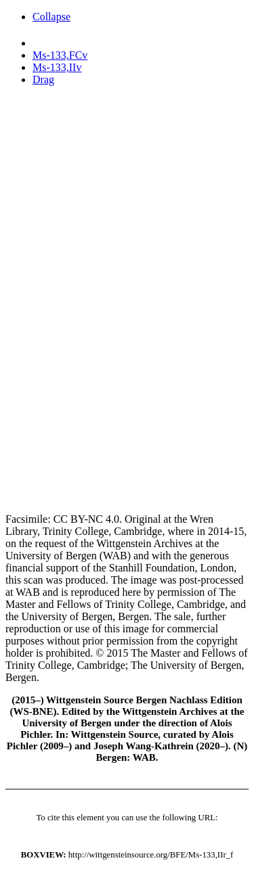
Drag (43, 79)
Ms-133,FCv (60, 55)
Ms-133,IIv (57, 67)
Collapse (51, 16)
